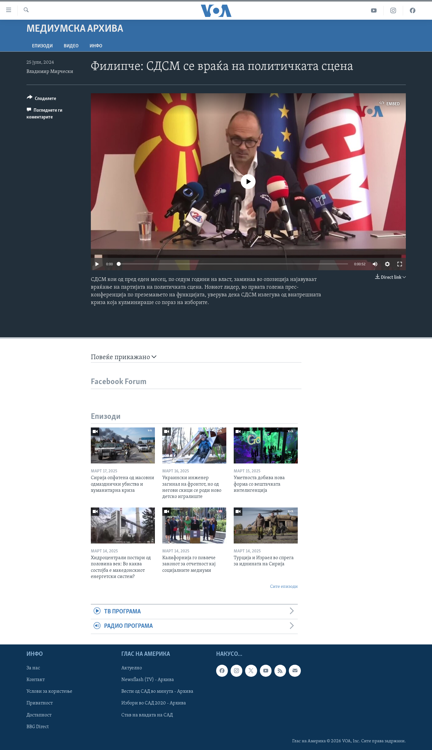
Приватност (39, 703)
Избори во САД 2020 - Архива (153, 703)
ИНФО (96, 46)
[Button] (41, 99)
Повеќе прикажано (123, 357)
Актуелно (131, 668)
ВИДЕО (71, 46)
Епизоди (42, 46)
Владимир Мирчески (49, 71)
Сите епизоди (284, 586)
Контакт (35, 679)
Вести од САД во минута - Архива (157, 691)
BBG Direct (37, 726)
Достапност (38, 714)
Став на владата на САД (147, 714)
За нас (33, 668)
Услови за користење (49, 691)
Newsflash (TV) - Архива (147, 679)
